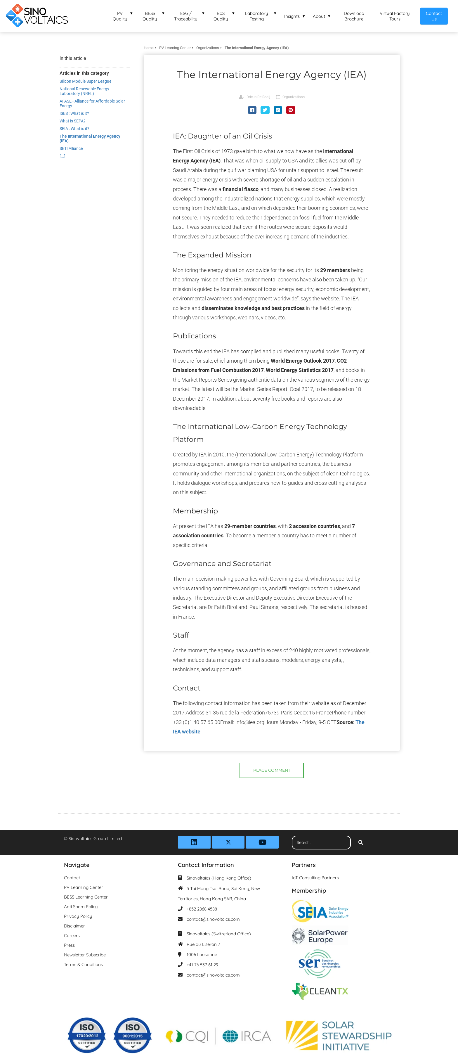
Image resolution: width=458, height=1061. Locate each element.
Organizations (293, 97)
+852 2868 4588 (202, 909)
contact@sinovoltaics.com (213, 919)
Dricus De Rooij (258, 97)
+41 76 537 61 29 (202, 964)
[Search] (361, 843)
